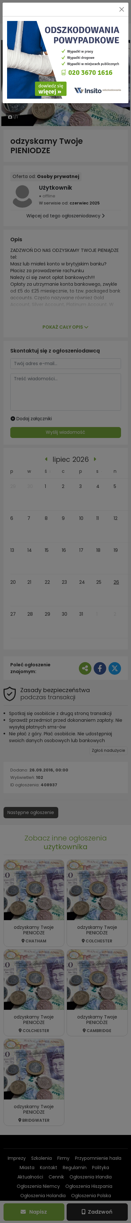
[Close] (121, 9)
